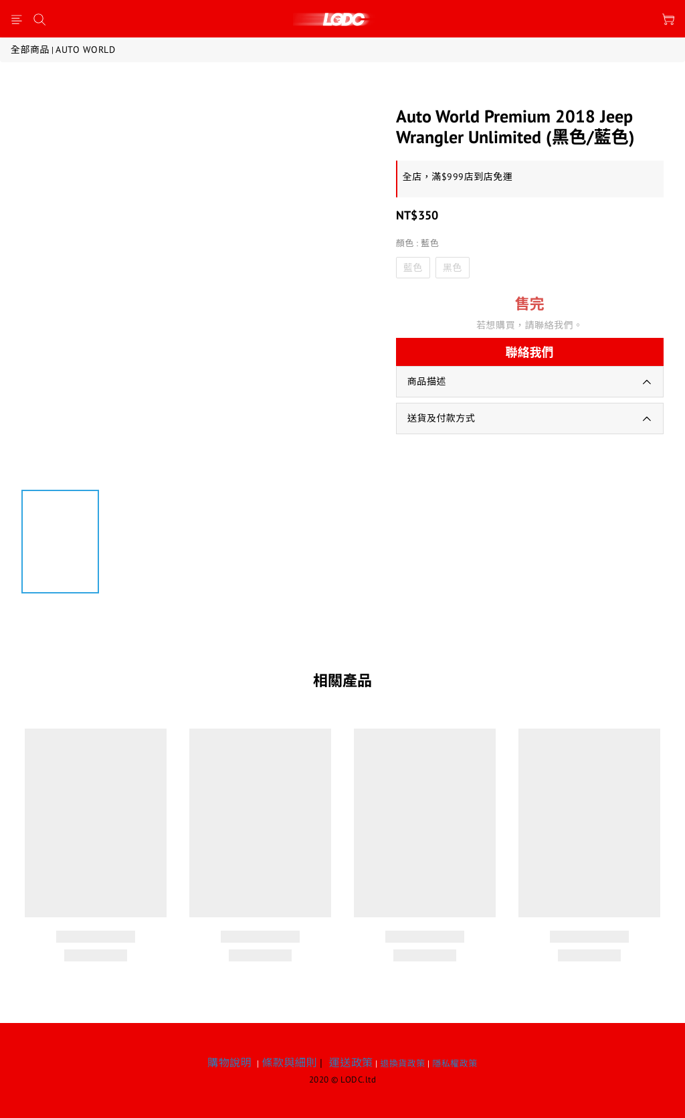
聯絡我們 (530, 352)
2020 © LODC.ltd (343, 1079)
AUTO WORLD (85, 49)
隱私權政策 (455, 1063)
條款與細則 (289, 1062)
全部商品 (30, 49)
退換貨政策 (402, 1063)
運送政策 (351, 1062)
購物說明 (229, 1062)
